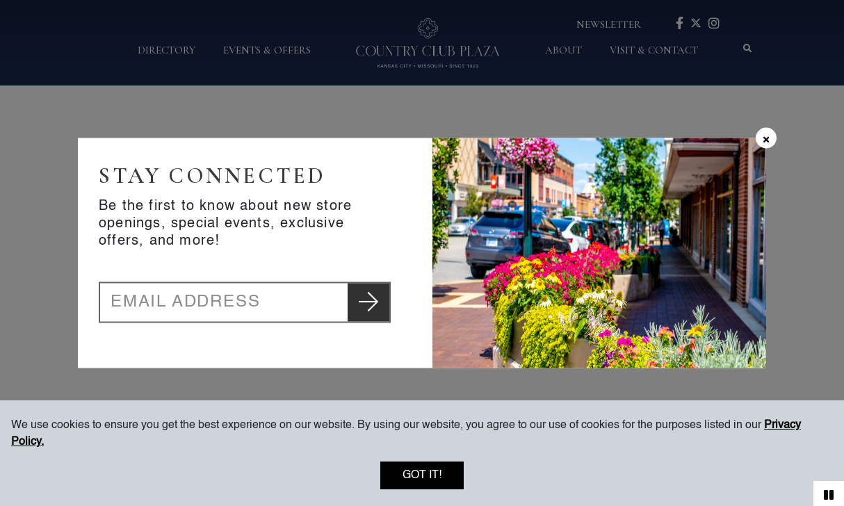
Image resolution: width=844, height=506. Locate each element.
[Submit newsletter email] (368, 303)
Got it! (422, 475)
